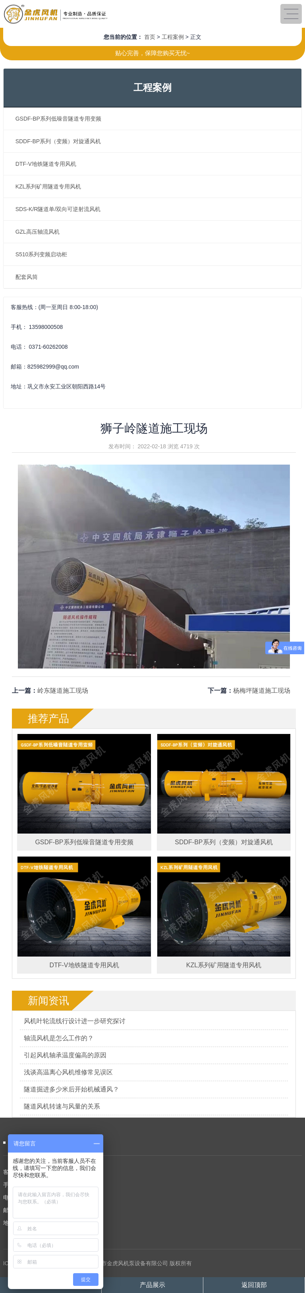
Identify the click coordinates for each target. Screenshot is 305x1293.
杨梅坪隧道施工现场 (261, 690)
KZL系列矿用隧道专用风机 (48, 186)
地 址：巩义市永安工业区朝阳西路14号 (51, 1223)
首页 (149, 37)
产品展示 (152, 1284)
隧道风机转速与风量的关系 (62, 1106)
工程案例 (173, 37)
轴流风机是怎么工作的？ (59, 1038)
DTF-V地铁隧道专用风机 (45, 164)
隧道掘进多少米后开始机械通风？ (71, 1089)
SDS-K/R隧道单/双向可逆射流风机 (58, 209)
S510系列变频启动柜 (41, 254)
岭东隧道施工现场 (62, 690)
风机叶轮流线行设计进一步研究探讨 (74, 1021)
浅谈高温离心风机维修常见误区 (68, 1072)
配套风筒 (26, 277)
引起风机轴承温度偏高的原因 (65, 1055)
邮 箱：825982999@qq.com (38, 1210)
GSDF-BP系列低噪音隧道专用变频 (58, 118)
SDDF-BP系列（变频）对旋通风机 (58, 141)
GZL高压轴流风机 (37, 232)
